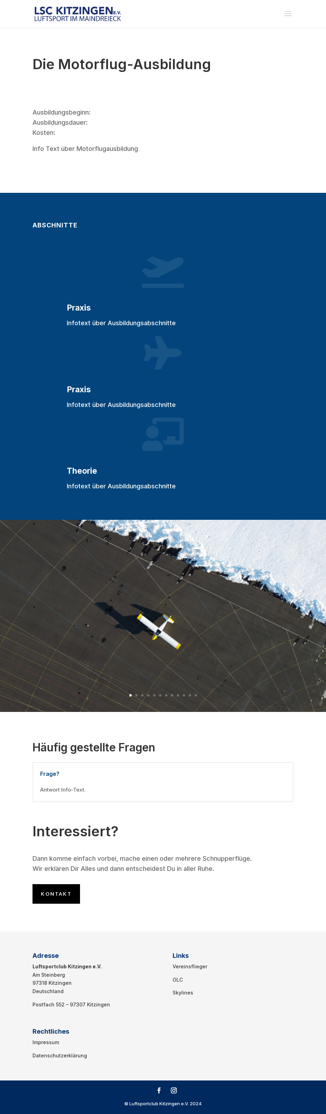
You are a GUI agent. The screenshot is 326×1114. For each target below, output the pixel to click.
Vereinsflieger (190, 966)
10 (184, 695)
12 (196, 695)
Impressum (45, 1042)
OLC (178, 980)
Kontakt (56, 894)
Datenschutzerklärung (59, 1055)
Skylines (183, 993)
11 (190, 695)
